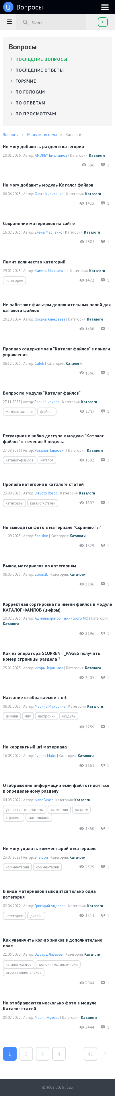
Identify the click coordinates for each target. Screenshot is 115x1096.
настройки (46, 716)
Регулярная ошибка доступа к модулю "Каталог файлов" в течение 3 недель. (53, 438)
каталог (46, 460)
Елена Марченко (49, 232)
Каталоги (97, 155)
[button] (9, 21)
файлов (47, 411)
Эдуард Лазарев (49, 954)
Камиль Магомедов (51, 270)
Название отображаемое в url (35, 697)
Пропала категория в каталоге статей (43, 484)
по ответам (30, 103)
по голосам (30, 92)
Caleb (39, 363)
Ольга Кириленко (49, 193)
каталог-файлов (20, 460)
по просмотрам (35, 114)
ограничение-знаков (24, 972)
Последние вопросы (41, 59)
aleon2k (41, 574)
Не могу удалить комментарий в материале (50, 848)
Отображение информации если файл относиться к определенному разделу (56, 788)
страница (14, 817)
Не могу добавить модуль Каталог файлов (48, 185)
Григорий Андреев (50, 905)
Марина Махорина (50, 706)
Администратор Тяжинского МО (61, 618)
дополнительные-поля (58, 964)
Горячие (25, 81)
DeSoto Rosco (46, 493)
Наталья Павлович (49, 450)
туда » (105, 1054)
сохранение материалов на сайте (39, 223)
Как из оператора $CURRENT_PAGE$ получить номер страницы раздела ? (51, 656)
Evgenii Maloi (45, 755)
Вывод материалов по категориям (39, 566)
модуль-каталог (19, 411)
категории (14, 280)
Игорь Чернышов (49, 668)
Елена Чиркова (47, 401)
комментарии (47, 867)
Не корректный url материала (35, 747)
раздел (81, 809)
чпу (28, 716)
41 (90, 1054)
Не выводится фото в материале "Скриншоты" (52, 527)
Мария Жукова (47, 1017)
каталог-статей (42, 503)
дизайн (12, 716)
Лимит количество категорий (34, 262)
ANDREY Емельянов (51, 155)
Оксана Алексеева (50, 319)
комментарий (17, 867)
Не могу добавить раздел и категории (43, 146)
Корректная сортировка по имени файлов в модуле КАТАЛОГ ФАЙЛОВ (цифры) (57, 607)
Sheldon (41, 536)
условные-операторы (25, 809)
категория (59, 809)
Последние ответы (39, 70)
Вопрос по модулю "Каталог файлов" (42, 393)
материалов (38, 817)
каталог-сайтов (19, 964)
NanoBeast (44, 800)
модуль (68, 716)
